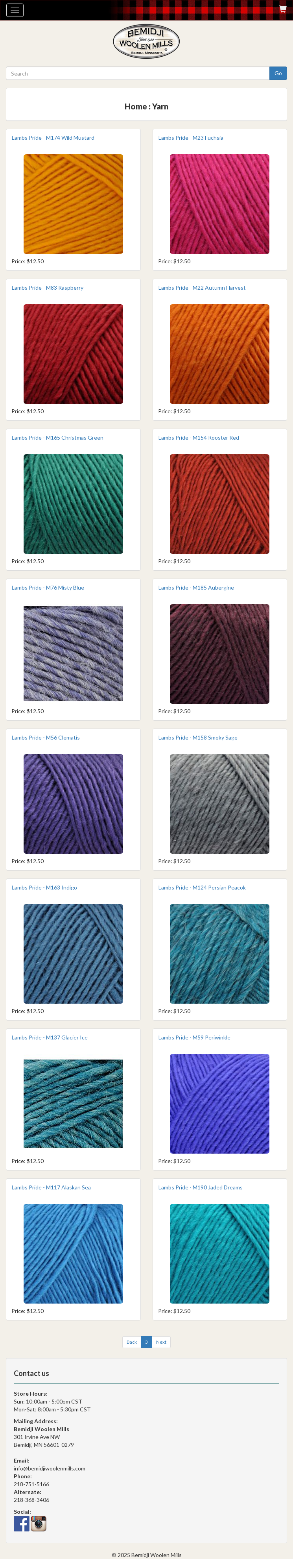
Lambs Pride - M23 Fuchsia (190, 137)
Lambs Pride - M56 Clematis (46, 737)
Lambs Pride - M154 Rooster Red (198, 437)
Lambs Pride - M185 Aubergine (196, 587)
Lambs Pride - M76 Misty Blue (48, 587)
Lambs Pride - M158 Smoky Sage (198, 737)
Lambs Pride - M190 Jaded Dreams (200, 1187)
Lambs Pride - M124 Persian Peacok (202, 887)
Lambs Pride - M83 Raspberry (47, 287)
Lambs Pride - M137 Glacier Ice (50, 1037)
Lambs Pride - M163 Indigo (44, 887)
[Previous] (131, 1342)
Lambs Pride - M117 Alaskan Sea (51, 1187)
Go (278, 73)
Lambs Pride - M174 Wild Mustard (53, 137)
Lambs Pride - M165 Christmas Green (57, 437)
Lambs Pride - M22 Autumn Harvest (202, 287)
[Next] (161, 1342)
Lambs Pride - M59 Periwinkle (194, 1037)
